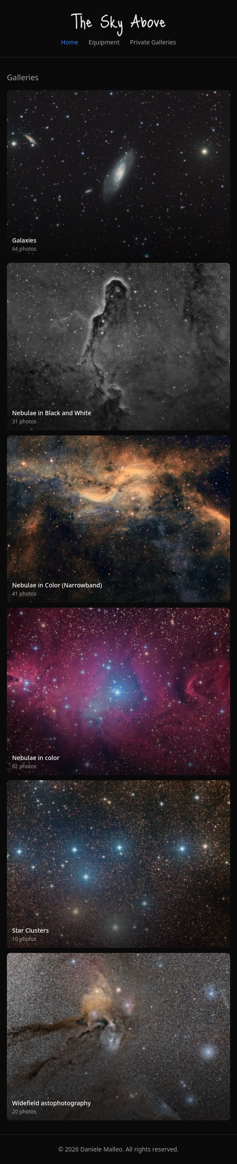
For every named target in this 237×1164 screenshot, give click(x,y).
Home (69, 42)
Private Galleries (153, 42)
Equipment (104, 42)
